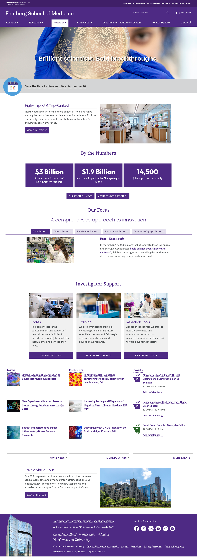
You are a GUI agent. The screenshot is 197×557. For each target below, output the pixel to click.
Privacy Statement (153, 547)
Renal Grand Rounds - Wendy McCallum (164, 426)
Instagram (165, 529)
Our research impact (80, 196)
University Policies (76, 552)
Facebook (136, 529)
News (11, 371)
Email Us (105, 535)
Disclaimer (136, 547)
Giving (188, 3)
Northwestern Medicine (134, 3)
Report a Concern (96, 552)
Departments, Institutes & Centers (122, 22)
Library (184, 22)
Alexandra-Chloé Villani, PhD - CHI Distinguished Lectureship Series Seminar (161, 380)
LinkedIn (151, 529)
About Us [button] (11, 22)
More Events (181, 458)
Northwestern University (158, 3)
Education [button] (35, 22)
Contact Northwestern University (103, 547)
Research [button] (59, 22)
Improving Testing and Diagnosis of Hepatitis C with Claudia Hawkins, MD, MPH (106, 406)
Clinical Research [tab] (57, 231)
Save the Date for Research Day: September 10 (55, 86)
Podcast (172, 529)
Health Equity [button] (160, 22)
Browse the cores (51, 356)
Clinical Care (84, 22)
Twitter (144, 529)
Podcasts (76, 371)
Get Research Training (98, 356)
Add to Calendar (153, 393)
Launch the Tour (36, 495)
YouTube (158, 529)
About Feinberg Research (112, 196)
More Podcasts (116, 458)
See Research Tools (146, 356)
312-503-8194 (88, 535)
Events (138, 371)
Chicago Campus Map (63, 535)
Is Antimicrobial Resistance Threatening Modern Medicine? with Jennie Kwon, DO (104, 380)
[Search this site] (149, 12)
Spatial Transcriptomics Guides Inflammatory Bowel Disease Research (39, 432)
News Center (178, 3)
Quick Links (182, 13)
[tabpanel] (98, 252)
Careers (125, 547)
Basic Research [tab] (32, 231)
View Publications (37, 130)
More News (57, 458)
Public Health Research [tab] (119, 231)
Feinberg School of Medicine (40, 13)
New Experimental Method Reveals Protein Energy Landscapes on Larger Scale (43, 406)
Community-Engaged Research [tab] (156, 231)
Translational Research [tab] (86, 231)
